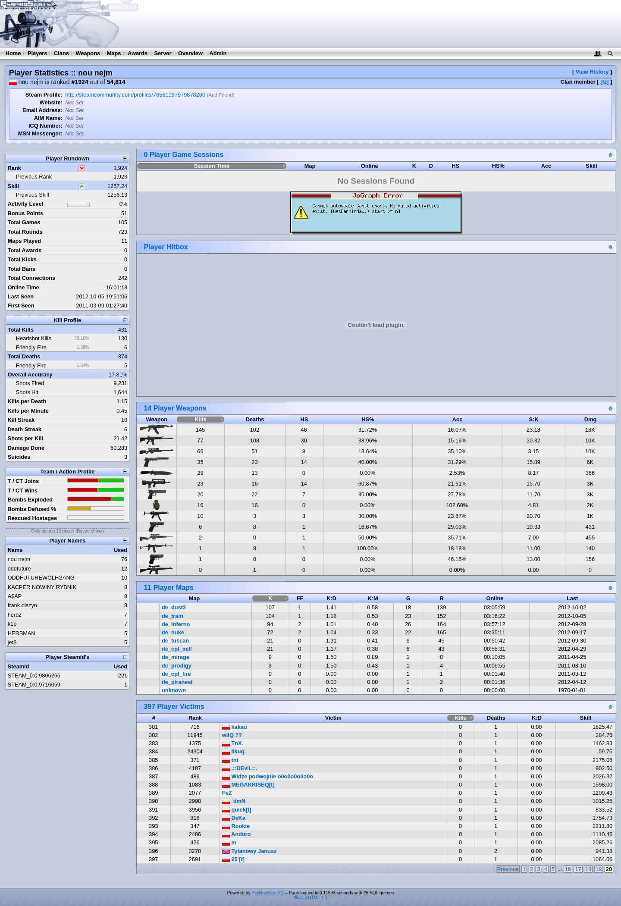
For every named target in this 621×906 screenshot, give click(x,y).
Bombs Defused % (32, 509)
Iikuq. (234, 751)
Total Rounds (25, 232)
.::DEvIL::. (239, 768)
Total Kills (21, 329)
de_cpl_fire (176, 674)
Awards (137, 53)
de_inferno (176, 624)
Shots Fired (30, 383)
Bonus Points (25, 213)
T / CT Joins (23, 481)
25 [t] (233, 859)
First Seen (21, 305)
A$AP (15, 596)
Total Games (24, 222)
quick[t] (236, 809)
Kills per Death (27, 401)
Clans (61, 53)
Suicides (19, 457)
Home (13, 53)
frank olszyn (22, 605)
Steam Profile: (44, 94)
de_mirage (175, 657)
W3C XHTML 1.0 (310, 897)
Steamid (18, 666)
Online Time (23, 287)
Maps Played (24, 241)
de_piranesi (177, 682)
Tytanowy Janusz (249, 851)
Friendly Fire (31, 347)
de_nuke (173, 632)
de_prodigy (176, 665)
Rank (14, 168)
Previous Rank (34, 176)
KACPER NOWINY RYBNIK (42, 587)
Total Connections (32, 278)
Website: (51, 102)
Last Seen (21, 296)
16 (568, 869)
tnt (230, 760)
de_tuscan (175, 640)
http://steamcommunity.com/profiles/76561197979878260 (135, 94)
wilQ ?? (232, 735)
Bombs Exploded (30, 499)
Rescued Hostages (32, 518)
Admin (217, 53)
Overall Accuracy (30, 374)
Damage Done (26, 448)
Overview (190, 53)
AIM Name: (48, 118)
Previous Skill (32, 194)
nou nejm (19, 559)
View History (592, 72)
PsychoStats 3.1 (267, 892)
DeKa (233, 818)
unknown (174, 690)
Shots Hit (27, 392)
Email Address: (42, 110)
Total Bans (21, 269)
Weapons (87, 53)
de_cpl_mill (177, 649)
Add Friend (220, 94)
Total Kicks (22, 259)
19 (599, 869)
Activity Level (26, 204)
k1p (12, 624)
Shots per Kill (25, 438)
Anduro (236, 834)
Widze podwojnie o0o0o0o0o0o (267, 776)
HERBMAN (21, 633)
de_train (172, 616)
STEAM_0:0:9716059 (34, 684)
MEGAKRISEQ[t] (248, 784)
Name (15, 550)
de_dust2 (174, 607)
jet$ (12, 642)
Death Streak (24, 429)
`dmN (233, 801)
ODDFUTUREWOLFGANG (41, 577)
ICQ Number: (45, 125)
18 (588, 869)
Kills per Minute (28, 411)
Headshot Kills (33, 338)
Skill (13, 186)
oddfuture (19, 568)
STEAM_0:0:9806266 (34, 675)
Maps (114, 53)
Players (37, 53)
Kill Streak (21, 420)
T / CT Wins (23, 490)
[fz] (604, 81)
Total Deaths (24, 356)
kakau (234, 727)
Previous (508, 869)
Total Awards (25, 250)
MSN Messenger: (40, 133)
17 (578, 869)
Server (163, 53)
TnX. (232, 743)
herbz (15, 614)
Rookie (236, 826)
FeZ (227, 793)
